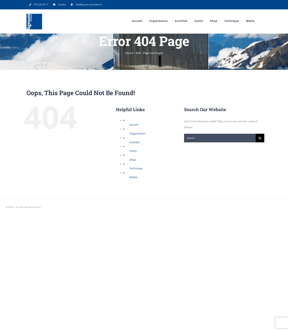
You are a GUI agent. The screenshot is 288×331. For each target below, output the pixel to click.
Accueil (133, 124)
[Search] (260, 138)
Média (133, 177)
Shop (132, 159)
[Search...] (220, 138)
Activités (134, 142)
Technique (136, 168)
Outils (133, 151)
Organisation (137, 133)
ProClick (36, 207)
